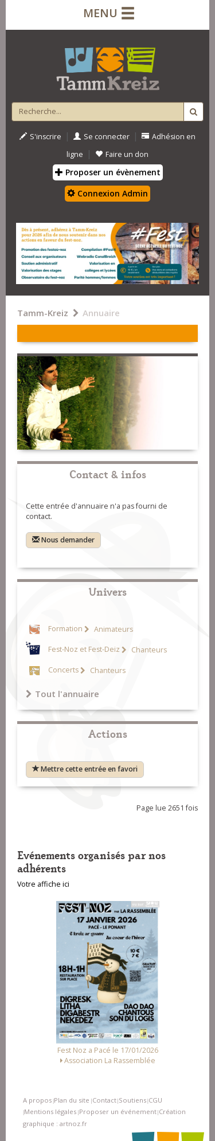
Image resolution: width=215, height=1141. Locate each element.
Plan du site (71, 1100)
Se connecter (101, 136)
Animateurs (112, 629)
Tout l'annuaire (62, 693)
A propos (37, 1100)
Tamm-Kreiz (42, 312)
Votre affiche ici (43, 884)
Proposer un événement (118, 1111)
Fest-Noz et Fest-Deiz (84, 650)
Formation (65, 629)
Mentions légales (50, 1111)
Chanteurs (148, 650)
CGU (155, 1100)
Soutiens (132, 1100)
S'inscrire (40, 136)
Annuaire (101, 312)
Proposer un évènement (108, 172)
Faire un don (121, 154)
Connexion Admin (107, 193)
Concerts (63, 670)
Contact (104, 1100)
